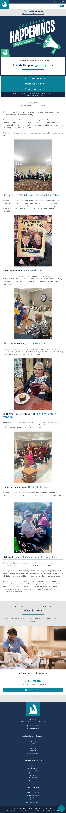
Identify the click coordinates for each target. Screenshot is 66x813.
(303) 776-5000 (33, 726)
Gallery (33, 743)
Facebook (33, 773)
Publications (33, 770)
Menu (61, 6)
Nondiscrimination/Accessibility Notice (47, 811)
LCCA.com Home (58, 1)
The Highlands (34, 270)
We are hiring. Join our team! (33, 12)
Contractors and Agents (33, 802)
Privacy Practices (23, 811)
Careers (33, 748)
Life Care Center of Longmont (37, 93)
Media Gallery (33, 768)
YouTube (33, 780)
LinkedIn (33, 778)
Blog (49, 93)
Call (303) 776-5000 (33, 79)
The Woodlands (39, 343)
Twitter (33, 775)
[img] (21, 78)
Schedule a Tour (33, 84)
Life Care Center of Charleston (41, 195)
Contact (33, 751)
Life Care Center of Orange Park (38, 557)
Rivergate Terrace (38, 487)
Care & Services (33, 741)
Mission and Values (33, 793)
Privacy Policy (9, 811)
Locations (22, 93)
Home (15, 93)
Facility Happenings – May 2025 (33, 95)
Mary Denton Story (33, 795)
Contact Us (33, 89)
